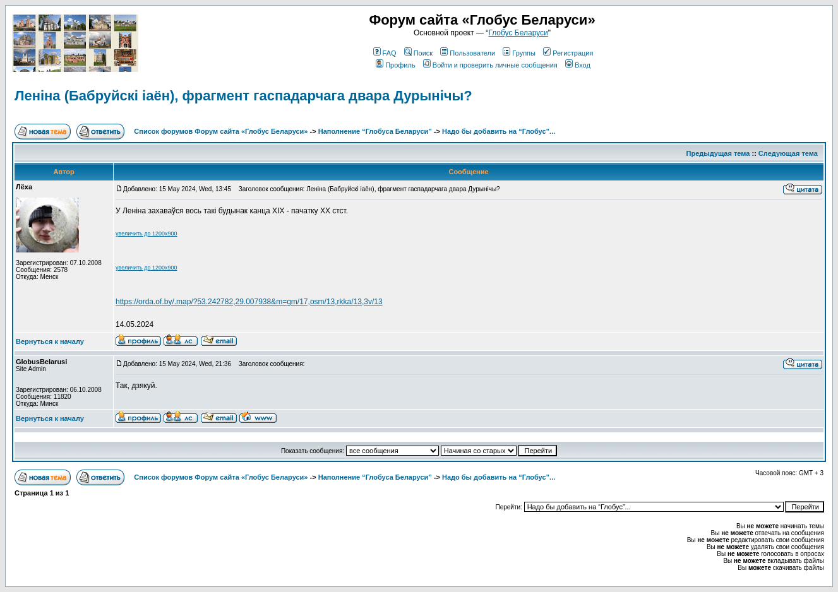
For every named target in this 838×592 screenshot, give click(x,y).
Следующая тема (788, 153)
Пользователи (467, 53)
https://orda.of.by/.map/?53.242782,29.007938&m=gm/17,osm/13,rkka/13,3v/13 (249, 301)
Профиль (396, 65)
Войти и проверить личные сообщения (490, 65)
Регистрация (568, 53)
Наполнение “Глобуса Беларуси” (375, 131)
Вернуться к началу (50, 341)
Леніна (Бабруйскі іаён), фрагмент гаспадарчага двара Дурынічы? (243, 96)
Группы (519, 53)
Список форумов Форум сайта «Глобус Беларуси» (221, 131)
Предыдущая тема (718, 153)
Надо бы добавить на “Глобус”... (498, 131)
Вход (577, 65)
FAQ (385, 53)
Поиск (418, 53)
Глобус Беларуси (518, 32)
